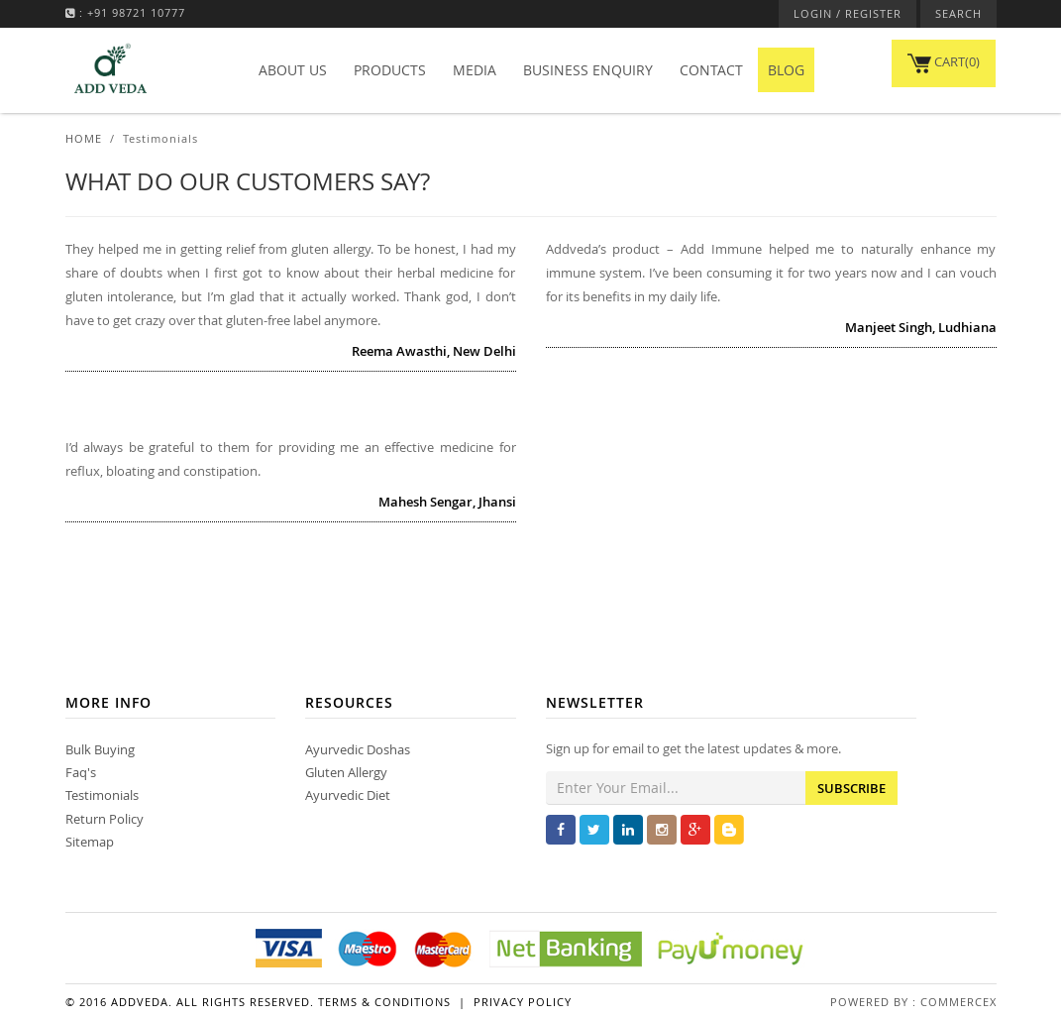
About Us (293, 69)
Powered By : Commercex (913, 1001)
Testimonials (102, 795)
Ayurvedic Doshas (357, 749)
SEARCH (958, 13)
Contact (711, 69)
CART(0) (943, 61)
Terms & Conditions (384, 1001)
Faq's (80, 772)
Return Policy (104, 819)
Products (390, 69)
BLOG (786, 69)
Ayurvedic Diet (347, 795)
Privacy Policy (523, 1001)
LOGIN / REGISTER (848, 13)
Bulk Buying (100, 749)
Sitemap (89, 841)
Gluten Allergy (346, 772)
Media (474, 69)
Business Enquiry (588, 69)
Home (83, 138)
